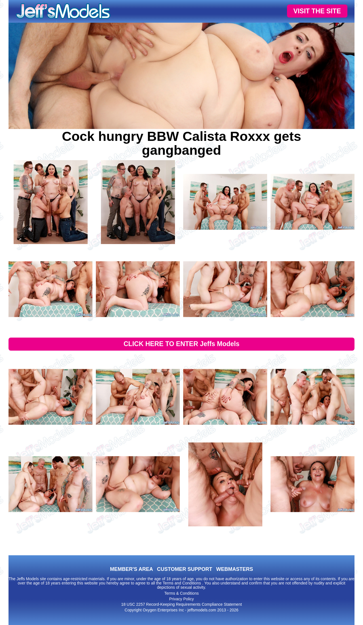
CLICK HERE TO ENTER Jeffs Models (182, 344)
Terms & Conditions (181, 593)
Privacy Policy (181, 599)
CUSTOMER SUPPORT (184, 569)
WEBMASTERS (234, 569)
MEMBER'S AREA (131, 569)
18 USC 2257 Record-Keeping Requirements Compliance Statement (181, 604)
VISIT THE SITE (317, 11)
